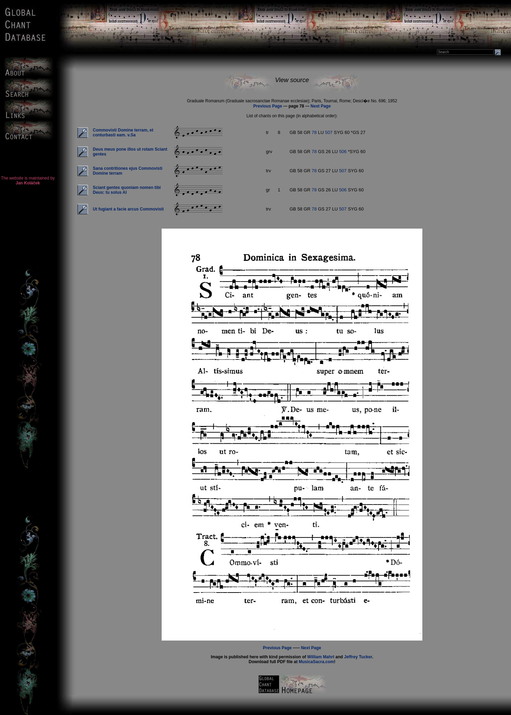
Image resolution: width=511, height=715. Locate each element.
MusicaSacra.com (316, 661)
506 (343, 151)
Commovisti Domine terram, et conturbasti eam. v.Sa (123, 132)
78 (314, 132)
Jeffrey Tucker (358, 656)
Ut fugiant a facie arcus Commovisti (128, 209)
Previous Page (267, 106)
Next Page (320, 106)
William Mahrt (320, 656)
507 (329, 132)
